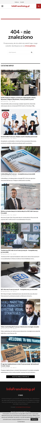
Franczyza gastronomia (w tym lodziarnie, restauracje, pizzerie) (14, 71)
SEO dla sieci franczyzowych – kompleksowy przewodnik (19, 289)
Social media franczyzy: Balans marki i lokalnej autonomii (19, 136)
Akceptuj (34, 419)
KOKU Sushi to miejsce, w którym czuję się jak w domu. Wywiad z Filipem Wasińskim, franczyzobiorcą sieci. (18, 98)
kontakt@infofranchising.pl (23, 407)
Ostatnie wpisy (7, 66)
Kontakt (22, 2)
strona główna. (30, 46)
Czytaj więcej (20, 421)
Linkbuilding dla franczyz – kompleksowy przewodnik (18, 174)
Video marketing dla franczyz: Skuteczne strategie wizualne (20, 327)
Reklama (17, 2)
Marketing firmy (5, 110)
